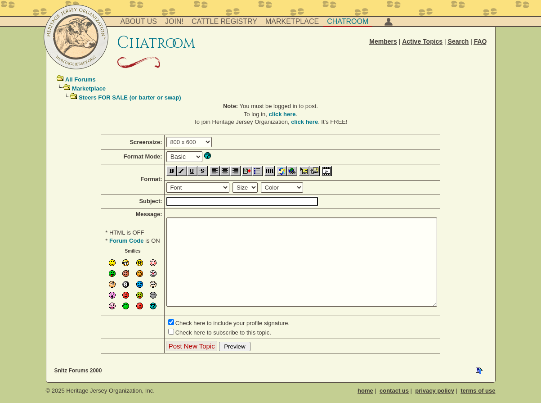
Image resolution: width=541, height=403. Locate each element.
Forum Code (126, 240)
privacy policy (434, 390)
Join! (174, 21)
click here (282, 114)
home (365, 390)
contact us (394, 390)
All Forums (80, 79)
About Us (139, 21)
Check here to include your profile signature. (232, 323)
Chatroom (347, 21)
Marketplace (292, 21)
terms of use (478, 390)
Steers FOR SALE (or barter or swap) (130, 97)
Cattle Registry (224, 21)
